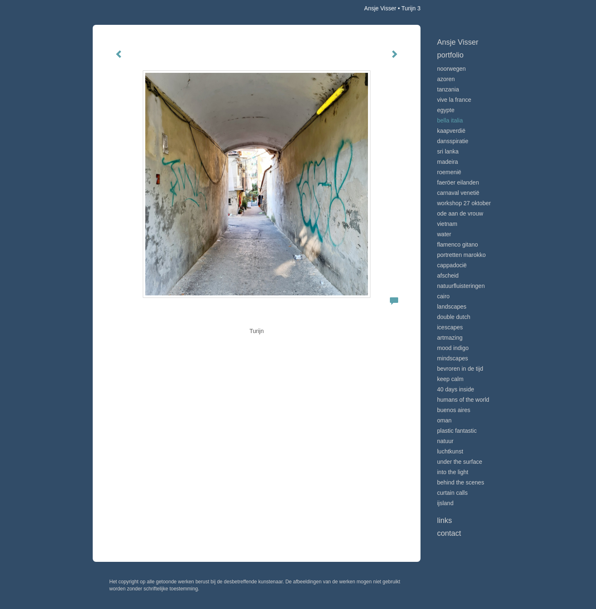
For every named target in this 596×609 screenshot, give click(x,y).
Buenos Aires (453, 410)
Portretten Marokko (461, 255)
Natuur (445, 441)
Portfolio (450, 55)
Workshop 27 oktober (464, 203)
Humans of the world (463, 399)
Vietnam (447, 224)
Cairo (443, 296)
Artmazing (449, 337)
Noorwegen (451, 68)
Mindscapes (452, 358)
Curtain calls (452, 492)
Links (444, 520)
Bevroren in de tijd (460, 368)
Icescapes (450, 327)
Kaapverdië (451, 130)
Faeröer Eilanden (458, 182)
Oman (444, 420)
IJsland (445, 503)
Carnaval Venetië (458, 192)
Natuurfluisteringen (461, 286)
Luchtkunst (450, 451)
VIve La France (454, 99)
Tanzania (448, 89)
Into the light (453, 472)
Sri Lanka (448, 151)
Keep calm (450, 379)
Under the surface (459, 461)
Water (444, 234)
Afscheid (448, 275)
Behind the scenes (460, 482)
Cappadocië (452, 265)
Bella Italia (450, 120)
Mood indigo (453, 348)
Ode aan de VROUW (460, 213)
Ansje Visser (380, 8)
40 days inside (455, 389)
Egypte (445, 110)
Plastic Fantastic (457, 430)
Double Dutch (453, 317)
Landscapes (451, 306)
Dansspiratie (453, 141)
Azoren (446, 79)
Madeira (447, 161)
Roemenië (449, 172)
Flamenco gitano (457, 244)
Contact (449, 533)
